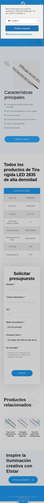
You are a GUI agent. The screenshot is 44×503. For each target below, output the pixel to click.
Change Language (22, 28)
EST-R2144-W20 (22, 191)
